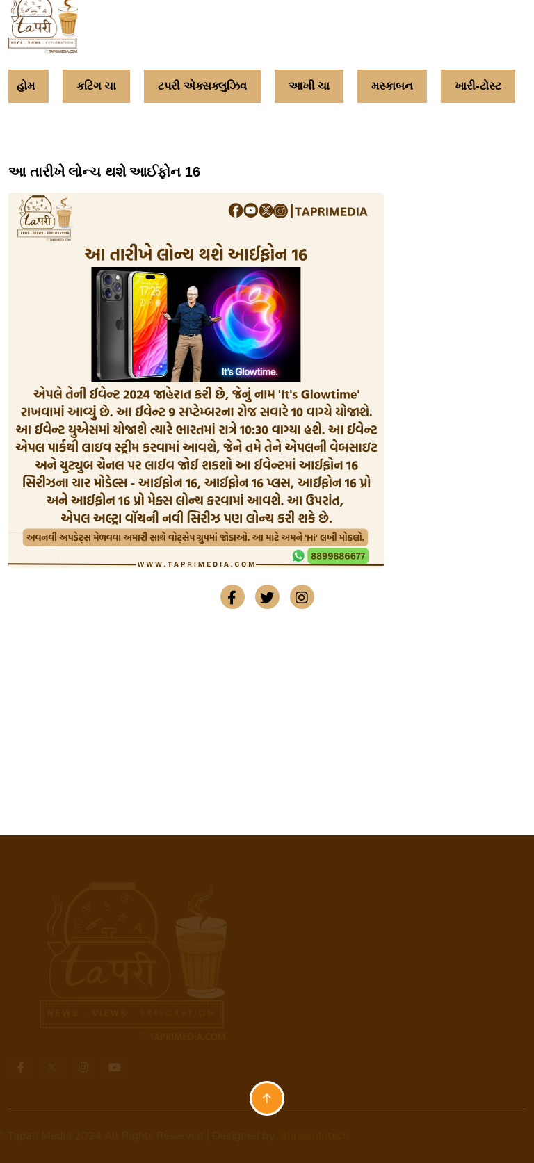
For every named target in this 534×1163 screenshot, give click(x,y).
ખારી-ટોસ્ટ (478, 86)
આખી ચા (309, 86)
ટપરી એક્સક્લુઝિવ (202, 86)
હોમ (26, 86)
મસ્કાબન (392, 86)
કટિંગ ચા (96, 86)
